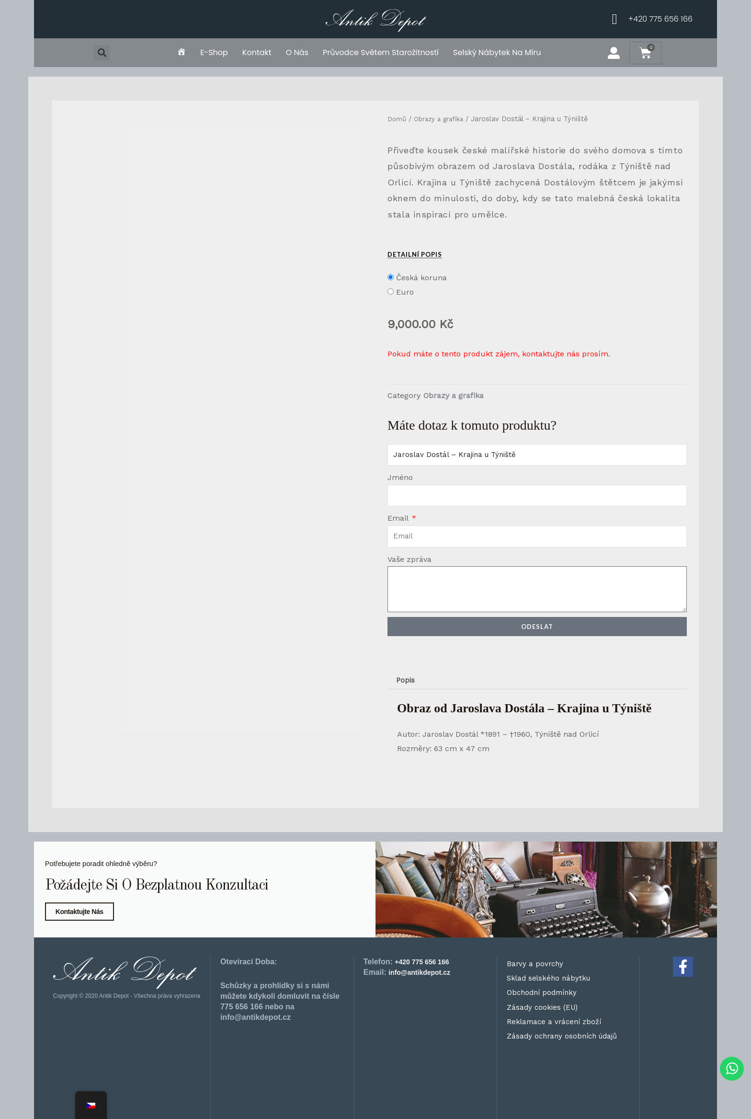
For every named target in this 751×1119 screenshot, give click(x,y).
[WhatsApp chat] (727, 1066)
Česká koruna (421, 277)
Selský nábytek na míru (497, 52)
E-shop (214, 52)
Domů (397, 118)
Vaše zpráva (409, 559)
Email (398, 518)
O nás (297, 52)
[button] (102, 53)
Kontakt (257, 52)
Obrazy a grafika (444, 118)
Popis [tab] (406, 680)
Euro (405, 292)
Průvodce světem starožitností (381, 52)
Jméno (400, 477)
